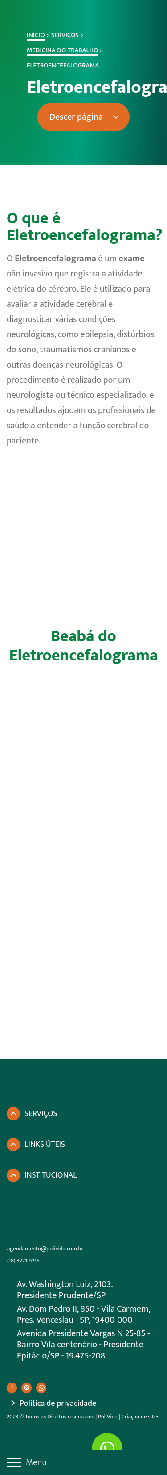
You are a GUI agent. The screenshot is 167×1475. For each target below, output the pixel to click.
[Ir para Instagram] (26, 1388)
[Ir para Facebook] (12, 1388)
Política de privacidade (58, 1403)
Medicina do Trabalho (55, 50)
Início (29, 35)
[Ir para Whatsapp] (107, 1448)
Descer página (69, 117)
